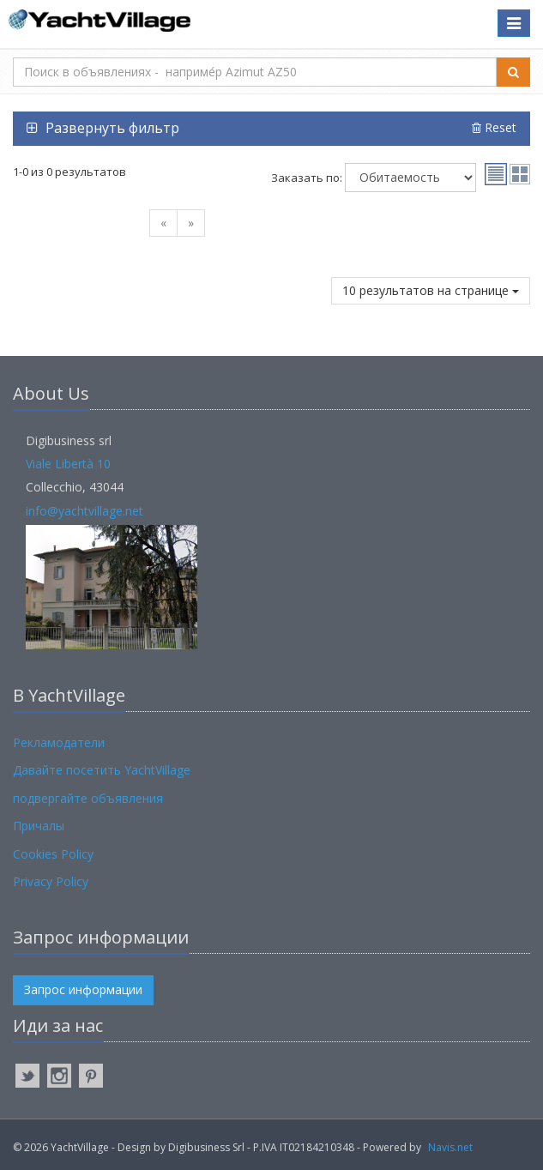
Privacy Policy (50, 881)
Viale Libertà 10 (68, 463)
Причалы (38, 825)
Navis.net (450, 1147)
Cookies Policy (53, 854)
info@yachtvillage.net (84, 511)
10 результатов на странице (430, 290)
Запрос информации (83, 989)
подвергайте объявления (88, 798)
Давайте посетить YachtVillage (101, 770)
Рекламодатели (59, 742)
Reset (494, 127)
